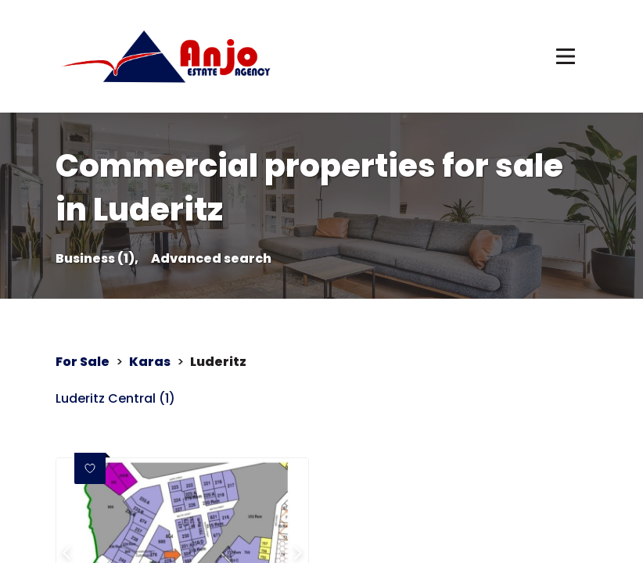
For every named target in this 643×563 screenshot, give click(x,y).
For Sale (83, 362)
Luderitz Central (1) (115, 398)
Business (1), (97, 258)
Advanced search (211, 258)
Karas (150, 362)
